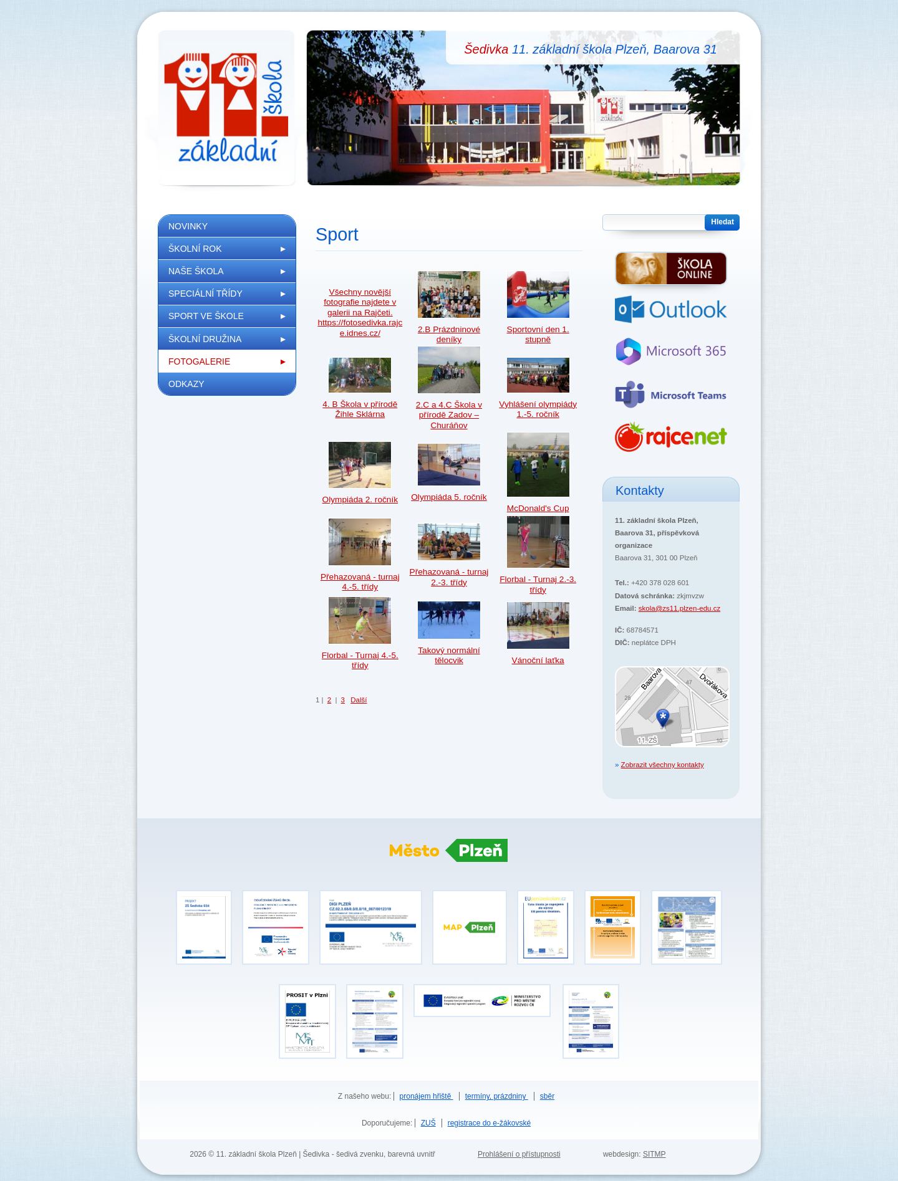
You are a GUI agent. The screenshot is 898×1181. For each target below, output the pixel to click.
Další (358, 700)
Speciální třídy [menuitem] (205, 294)
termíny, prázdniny (496, 1096)
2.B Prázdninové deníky (449, 334)
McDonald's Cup (538, 508)
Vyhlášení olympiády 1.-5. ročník (538, 409)
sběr (547, 1096)
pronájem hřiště (426, 1096)
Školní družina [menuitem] (204, 339)
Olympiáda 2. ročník (360, 499)
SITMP (654, 1154)
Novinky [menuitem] (188, 226)
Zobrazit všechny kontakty (662, 764)
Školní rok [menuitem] (195, 249)
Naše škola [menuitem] (196, 271)
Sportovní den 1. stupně (538, 334)
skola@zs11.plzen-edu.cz (679, 608)
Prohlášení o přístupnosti (519, 1154)
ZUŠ (428, 1123)
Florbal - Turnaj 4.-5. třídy (360, 660)
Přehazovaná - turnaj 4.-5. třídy (360, 581)
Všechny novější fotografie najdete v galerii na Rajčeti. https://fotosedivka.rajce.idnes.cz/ (359, 312)
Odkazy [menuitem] (186, 384)
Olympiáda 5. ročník (448, 497)
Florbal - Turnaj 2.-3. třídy (538, 584)
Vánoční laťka (538, 660)
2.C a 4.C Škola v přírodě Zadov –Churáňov (449, 415)
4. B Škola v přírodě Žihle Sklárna (359, 409)
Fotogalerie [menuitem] (199, 361)
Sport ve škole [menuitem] (206, 316)
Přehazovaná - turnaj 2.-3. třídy (449, 576)
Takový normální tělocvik (449, 655)
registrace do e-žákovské (489, 1123)
